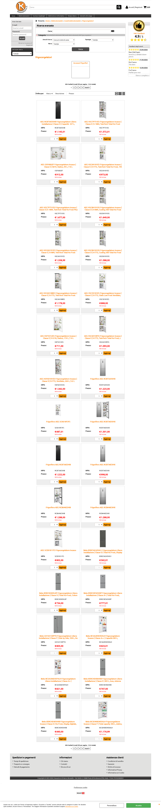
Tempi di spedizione (21, 763)
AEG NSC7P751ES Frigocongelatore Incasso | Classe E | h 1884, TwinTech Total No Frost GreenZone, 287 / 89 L (102, 125)
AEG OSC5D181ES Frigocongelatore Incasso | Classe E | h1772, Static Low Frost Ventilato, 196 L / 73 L (102, 297)
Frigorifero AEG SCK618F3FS (58, 423)
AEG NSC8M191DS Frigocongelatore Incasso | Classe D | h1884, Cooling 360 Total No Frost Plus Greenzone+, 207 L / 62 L (103, 211)
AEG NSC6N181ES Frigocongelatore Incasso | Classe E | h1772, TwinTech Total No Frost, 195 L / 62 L (103, 168)
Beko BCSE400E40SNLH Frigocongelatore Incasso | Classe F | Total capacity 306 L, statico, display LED (103, 725)
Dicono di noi (65, 769)
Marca (50, 46)
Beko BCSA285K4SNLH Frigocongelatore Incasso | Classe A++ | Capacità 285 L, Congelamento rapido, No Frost (103, 640)
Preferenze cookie (80, 789)
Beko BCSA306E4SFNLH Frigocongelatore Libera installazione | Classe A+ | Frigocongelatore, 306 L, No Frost (58, 683)
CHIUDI (159, 804)
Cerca (50, 33)
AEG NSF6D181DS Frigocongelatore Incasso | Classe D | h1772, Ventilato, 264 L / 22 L (58, 382)
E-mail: (14, 27)
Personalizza (111, 805)
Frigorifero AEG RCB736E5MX (102, 466)
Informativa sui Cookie (71, 806)
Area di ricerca (47, 42)
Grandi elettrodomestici (71, 37)
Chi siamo (64, 763)
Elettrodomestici (24, 17)
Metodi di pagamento (22, 769)
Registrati (29, 47)
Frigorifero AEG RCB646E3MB (58, 509)
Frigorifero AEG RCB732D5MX (102, 381)
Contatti (64, 766)
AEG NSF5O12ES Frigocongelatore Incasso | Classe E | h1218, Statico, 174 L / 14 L (58, 339)
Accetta (138, 805)
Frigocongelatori (86, 37)
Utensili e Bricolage (85, 17)
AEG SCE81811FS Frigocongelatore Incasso (58, 552)
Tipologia (88, 42)
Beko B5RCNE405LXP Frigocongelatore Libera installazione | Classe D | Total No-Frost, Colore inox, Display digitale (58, 597)
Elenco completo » (142, 78)
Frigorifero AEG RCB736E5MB (58, 466)
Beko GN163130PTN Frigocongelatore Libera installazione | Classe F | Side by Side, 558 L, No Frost (58, 640)
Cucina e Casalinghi (39, 17)
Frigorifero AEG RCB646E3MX (102, 509)
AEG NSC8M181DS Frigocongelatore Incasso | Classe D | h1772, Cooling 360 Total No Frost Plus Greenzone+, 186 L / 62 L (103, 254)
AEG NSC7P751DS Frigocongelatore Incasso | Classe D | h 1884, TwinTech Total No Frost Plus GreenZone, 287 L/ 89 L (58, 211)
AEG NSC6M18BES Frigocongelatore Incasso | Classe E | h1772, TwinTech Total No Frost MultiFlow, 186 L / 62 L (58, 297)
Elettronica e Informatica (56, 17)
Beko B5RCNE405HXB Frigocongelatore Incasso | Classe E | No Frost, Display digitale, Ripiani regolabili (58, 725)
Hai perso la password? (25, 45)
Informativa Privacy (115, 772)
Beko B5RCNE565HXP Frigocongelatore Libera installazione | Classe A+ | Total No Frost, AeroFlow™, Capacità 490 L (103, 597)
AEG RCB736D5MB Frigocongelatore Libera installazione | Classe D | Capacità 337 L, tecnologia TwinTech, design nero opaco (58, 125)
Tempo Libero (71, 17)
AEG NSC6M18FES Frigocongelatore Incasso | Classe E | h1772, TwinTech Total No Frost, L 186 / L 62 (103, 340)
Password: (16, 34)
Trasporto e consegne (22, 766)
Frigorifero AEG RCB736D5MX (102, 423)
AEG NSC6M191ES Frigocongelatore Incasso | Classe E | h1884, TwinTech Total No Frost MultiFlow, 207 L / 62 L (58, 254)
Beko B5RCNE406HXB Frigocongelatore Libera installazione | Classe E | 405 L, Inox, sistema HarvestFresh (103, 683)
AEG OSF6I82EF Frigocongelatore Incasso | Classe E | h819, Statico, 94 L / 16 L (58, 167)
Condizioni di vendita (115, 763)
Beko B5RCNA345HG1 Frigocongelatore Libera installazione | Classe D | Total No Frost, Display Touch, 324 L (102, 554)
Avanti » (87, 90)
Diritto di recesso (114, 769)
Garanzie (111, 766)
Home (13, 17)
